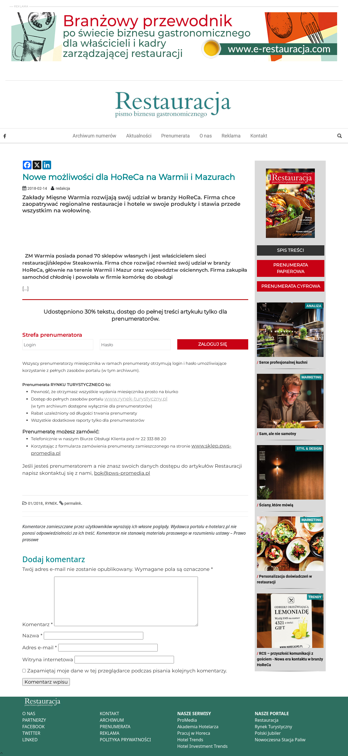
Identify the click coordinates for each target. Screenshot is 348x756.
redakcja (63, 188)
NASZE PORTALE (272, 714)
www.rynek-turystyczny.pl (135, 399)
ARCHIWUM (112, 720)
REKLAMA (109, 733)
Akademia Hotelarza (197, 727)
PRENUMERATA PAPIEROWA (290, 268)
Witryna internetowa (47, 660)
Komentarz (37, 625)
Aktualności (138, 136)
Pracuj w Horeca (193, 733)
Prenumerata (175, 136)
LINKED (30, 740)
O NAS (28, 714)
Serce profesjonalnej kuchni (283, 362)
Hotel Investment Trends (202, 746)
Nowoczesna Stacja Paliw (280, 740)
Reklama (231, 136)
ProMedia (187, 720)
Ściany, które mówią (276, 505)
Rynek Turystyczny (273, 727)
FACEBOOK (33, 727)
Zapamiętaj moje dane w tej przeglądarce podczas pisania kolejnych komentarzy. (127, 671)
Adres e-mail (39, 648)
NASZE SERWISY (194, 714)
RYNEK (51, 503)
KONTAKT (109, 714)
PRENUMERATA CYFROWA (290, 286)
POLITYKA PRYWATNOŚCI (125, 740)
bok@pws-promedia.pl (122, 473)
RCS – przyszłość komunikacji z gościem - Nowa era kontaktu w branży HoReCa (290, 659)
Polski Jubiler (268, 733)
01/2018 (35, 503)
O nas (206, 136)
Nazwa (32, 636)
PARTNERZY (34, 720)
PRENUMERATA (115, 727)
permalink (72, 503)
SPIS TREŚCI (290, 250)
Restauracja (266, 720)
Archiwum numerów (94, 136)
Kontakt (258, 136)
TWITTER (31, 733)
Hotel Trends (190, 740)
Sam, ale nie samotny (277, 433)
